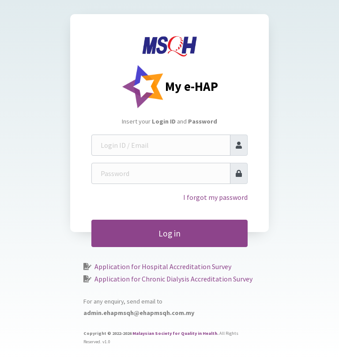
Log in (169, 233)
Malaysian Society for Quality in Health (174, 333)
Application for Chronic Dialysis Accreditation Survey (173, 278)
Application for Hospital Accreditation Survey (162, 266)
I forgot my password (215, 197)
